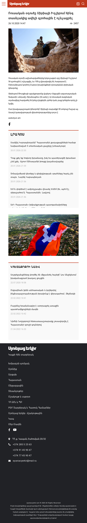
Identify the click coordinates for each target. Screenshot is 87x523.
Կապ (11, 418)
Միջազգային (15, 385)
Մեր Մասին (14, 424)
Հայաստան (14, 380)
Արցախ (12, 374)
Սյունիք (12, 369)
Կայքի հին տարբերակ (21, 354)
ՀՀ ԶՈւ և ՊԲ (15, 402)
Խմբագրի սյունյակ (18, 363)
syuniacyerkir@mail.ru (25, 460)
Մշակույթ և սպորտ (19, 396)
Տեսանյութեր (15, 391)
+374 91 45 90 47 (22, 450)
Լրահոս (18, 134)
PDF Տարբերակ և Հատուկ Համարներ (29, 407)
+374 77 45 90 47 (22, 455)
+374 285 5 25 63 (22, 444)
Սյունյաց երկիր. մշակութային (25, 413)
